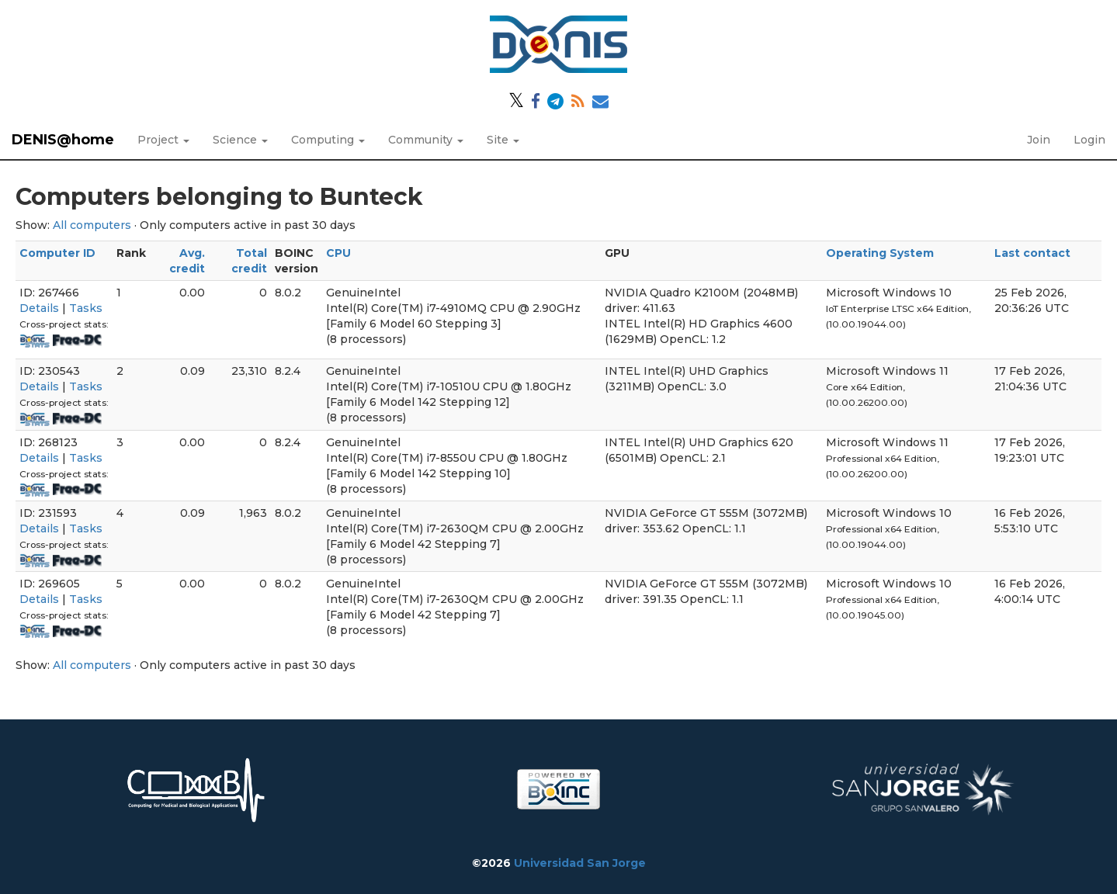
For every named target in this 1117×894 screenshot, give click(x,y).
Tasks (85, 308)
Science (240, 140)
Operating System (880, 253)
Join (1038, 140)
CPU (338, 253)
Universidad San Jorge (580, 863)
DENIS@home (63, 139)
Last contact (1032, 253)
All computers (92, 225)
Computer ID (57, 253)
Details (39, 308)
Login (1089, 140)
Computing (328, 140)
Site (503, 140)
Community (425, 140)
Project (163, 140)
